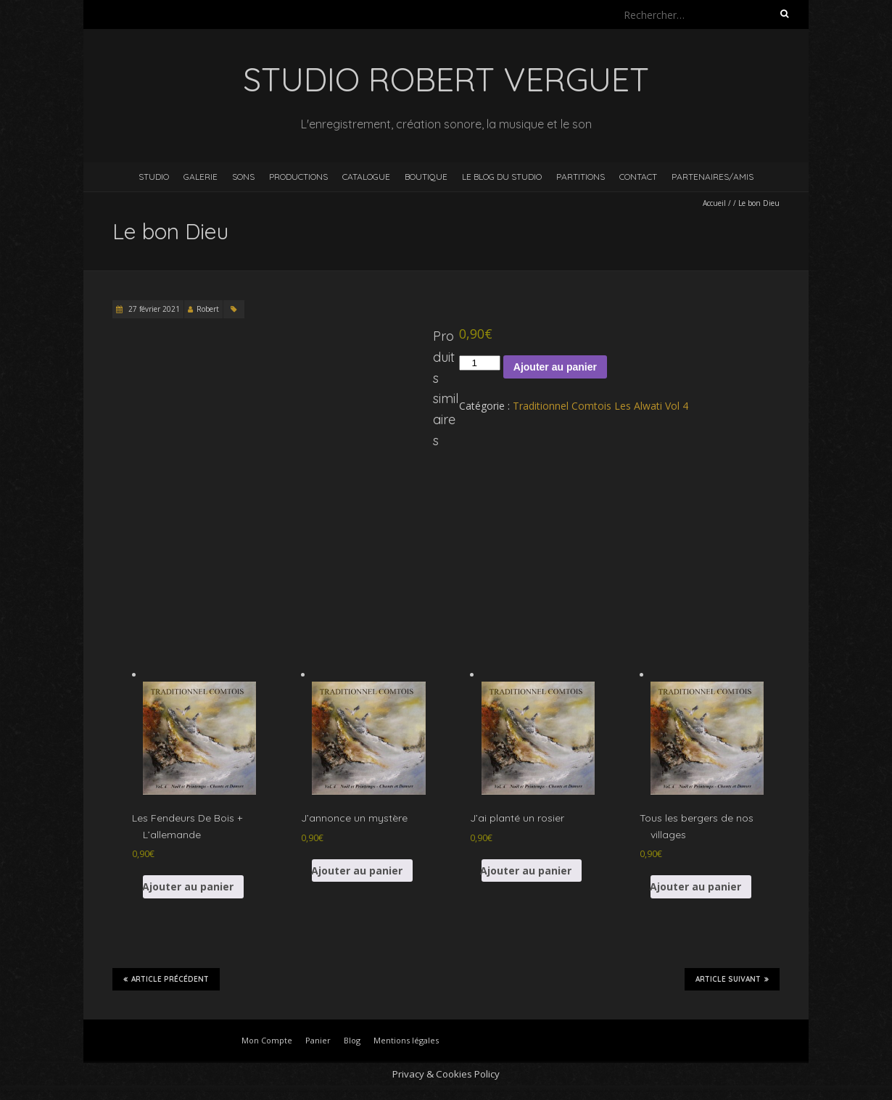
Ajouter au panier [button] (188, 886)
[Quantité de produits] (479, 363)
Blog (352, 1040)
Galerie (200, 176)
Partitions (580, 176)
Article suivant (732, 979)
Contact (638, 176)
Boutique (426, 176)
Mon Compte (266, 1040)
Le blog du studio (502, 176)
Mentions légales (406, 1040)
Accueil (714, 203)
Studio (154, 176)
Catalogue (366, 176)
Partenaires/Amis (712, 176)
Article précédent (166, 979)
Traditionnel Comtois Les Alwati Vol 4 (600, 406)
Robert (208, 309)
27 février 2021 (153, 309)
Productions (298, 176)
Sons (243, 176)
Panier (318, 1040)
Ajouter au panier (555, 367)
